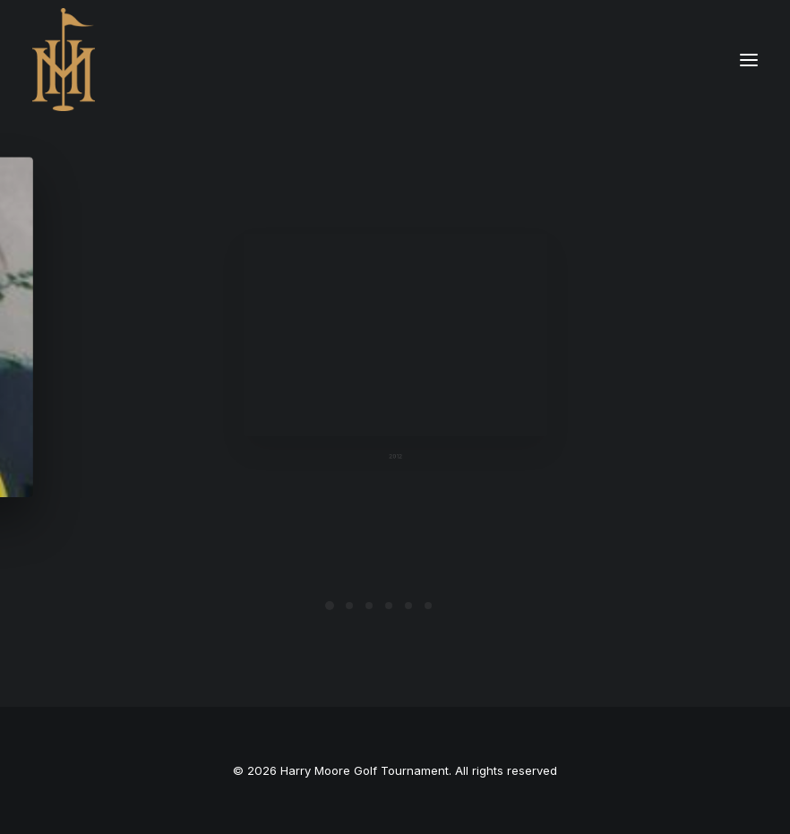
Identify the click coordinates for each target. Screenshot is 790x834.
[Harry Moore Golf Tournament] (63, 59)
